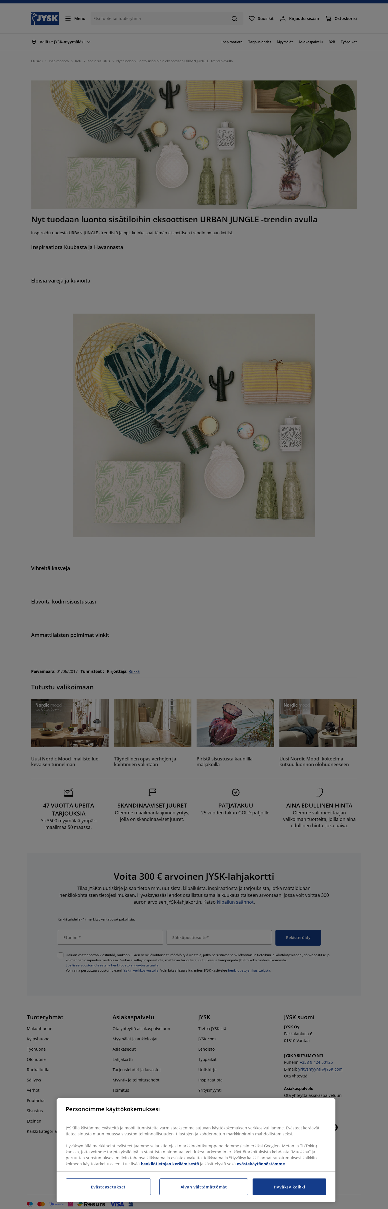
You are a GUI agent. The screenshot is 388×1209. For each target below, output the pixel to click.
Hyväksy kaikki (289, 1187)
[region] (196, 1150)
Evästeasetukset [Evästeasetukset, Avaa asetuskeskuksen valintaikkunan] (108, 1187)
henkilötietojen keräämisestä (170, 1163)
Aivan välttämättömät (204, 1187)
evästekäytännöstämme (261, 1163)
